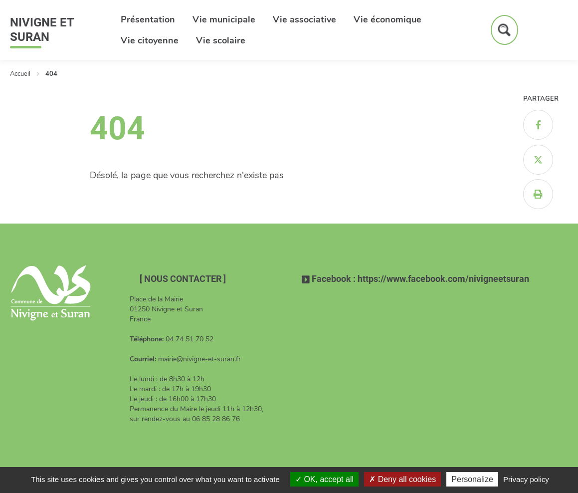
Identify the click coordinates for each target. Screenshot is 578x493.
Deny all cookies (402, 479)
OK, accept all (324, 479)
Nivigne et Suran (42, 29)
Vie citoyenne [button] (150, 40)
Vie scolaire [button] (220, 40)
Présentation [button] (148, 19)
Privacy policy (526, 479)
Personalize (472, 479)
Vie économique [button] (387, 19)
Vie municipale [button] (224, 19)
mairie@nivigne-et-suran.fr (199, 359)
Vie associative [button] (304, 19)
